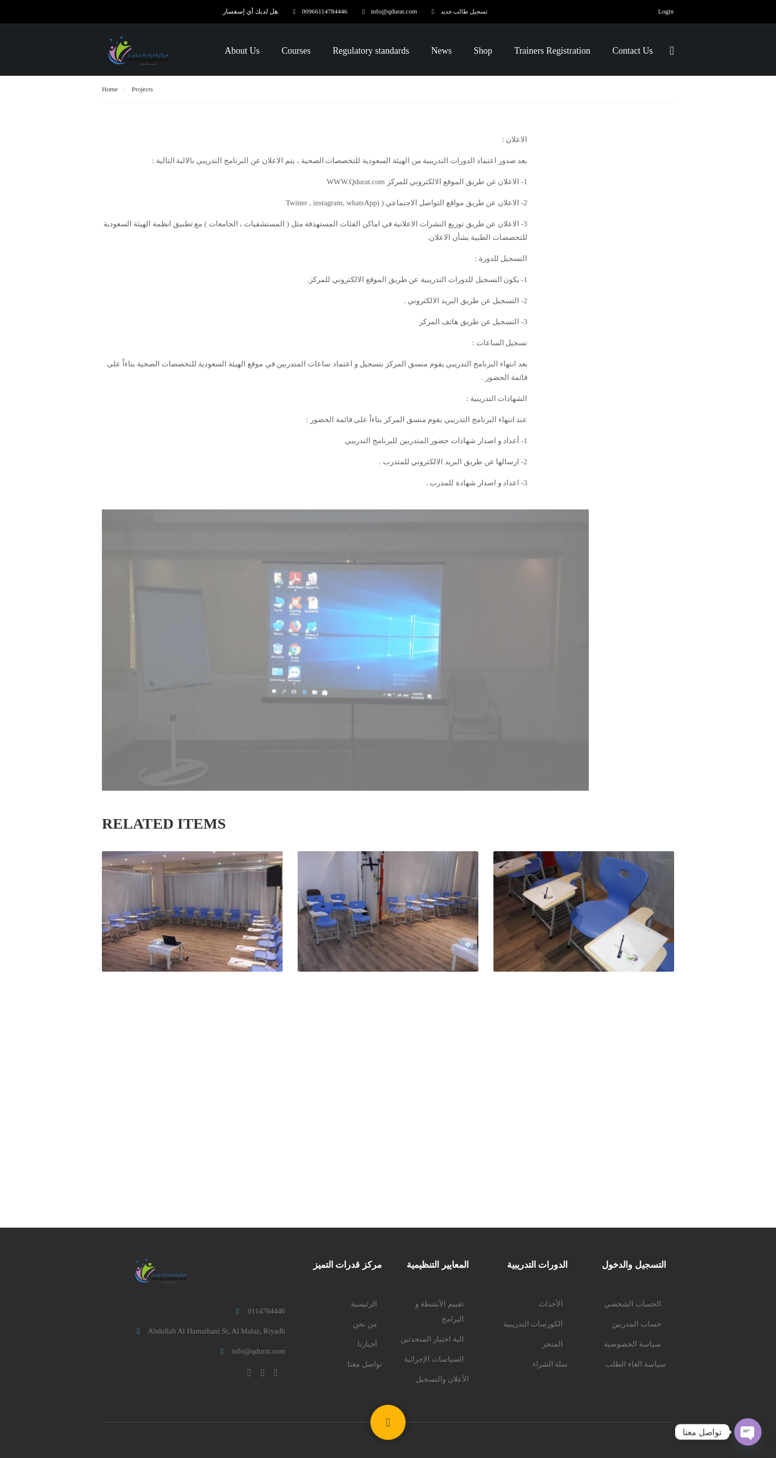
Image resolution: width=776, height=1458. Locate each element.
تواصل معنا (364, 1364)
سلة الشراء (550, 1364)
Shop (483, 51)
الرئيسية (364, 1304)
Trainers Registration (552, 51)
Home (110, 91)
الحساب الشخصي (632, 1304)
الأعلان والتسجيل (442, 1379)
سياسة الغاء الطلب (635, 1364)
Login (666, 11)
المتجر (552, 1344)
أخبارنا (367, 1344)
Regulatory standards (371, 51)
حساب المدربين (636, 1324)
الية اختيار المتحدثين (432, 1339)
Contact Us (632, 51)
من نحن (365, 1324)
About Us (242, 51)
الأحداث (551, 1304)
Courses (296, 51)
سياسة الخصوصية (632, 1344)
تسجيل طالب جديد (455, 11)
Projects (142, 91)
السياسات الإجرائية (434, 1359)
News (441, 51)
